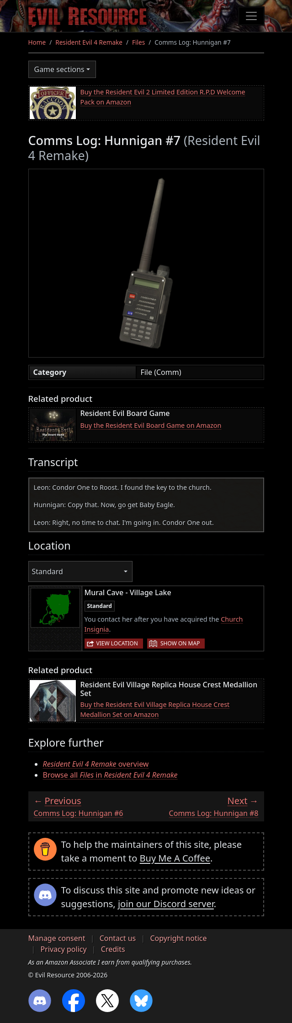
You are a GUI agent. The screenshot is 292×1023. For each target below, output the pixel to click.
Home (37, 42)
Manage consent (56, 938)
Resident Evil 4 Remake (88, 42)
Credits (113, 949)
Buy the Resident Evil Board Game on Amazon (151, 425)
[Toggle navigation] (251, 16)
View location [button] (117, 643)
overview (96, 764)
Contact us (118, 938)
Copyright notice (178, 938)
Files (138, 42)
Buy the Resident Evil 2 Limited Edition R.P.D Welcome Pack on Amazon (162, 97)
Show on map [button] (180, 643)
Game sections (59, 69)
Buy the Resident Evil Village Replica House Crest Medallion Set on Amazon (155, 709)
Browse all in (110, 775)
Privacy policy (64, 949)
